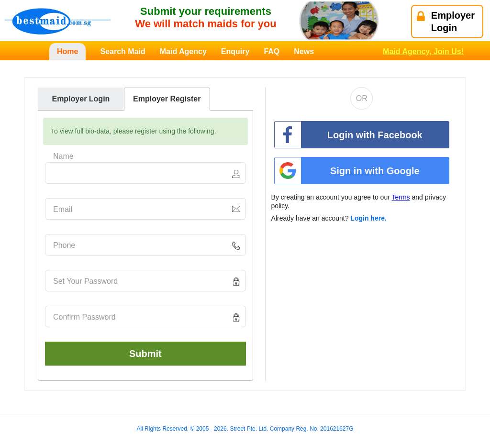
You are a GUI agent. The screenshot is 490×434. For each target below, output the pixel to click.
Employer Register (166, 99)
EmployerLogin (446, 21)
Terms (400, 197)
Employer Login (81, 99)
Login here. (368, 218)
